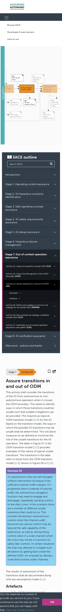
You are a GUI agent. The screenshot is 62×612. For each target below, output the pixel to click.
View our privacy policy (20, 610)
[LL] (42, 579)
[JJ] (36, 419)
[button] (3, 95)
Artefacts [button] (14, 298)
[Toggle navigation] (6, 18)
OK (52, 602)
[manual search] (27, 164)
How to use (13, 39)
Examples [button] (15, 293)
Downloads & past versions (20, 32)
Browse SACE (13, 25)
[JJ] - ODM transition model (28, 591)
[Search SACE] (51, 164)
